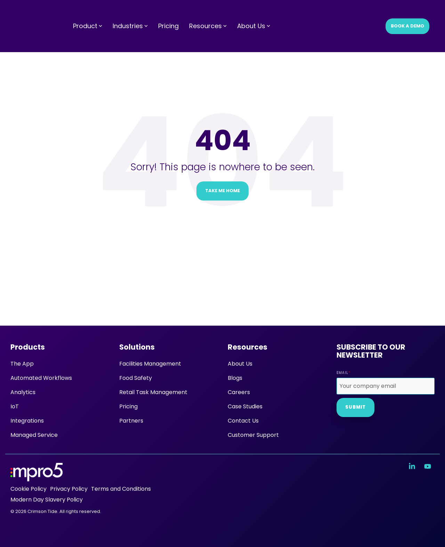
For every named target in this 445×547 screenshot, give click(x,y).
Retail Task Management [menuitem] (153, 392)
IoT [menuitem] (14, 406)
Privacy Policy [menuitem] (69, 489)
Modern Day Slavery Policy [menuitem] (46, 500)
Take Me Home (222, 190)
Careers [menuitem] (239, 392)
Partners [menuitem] (131, 421)
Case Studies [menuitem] (245, 406)
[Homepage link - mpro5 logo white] (36, 477)
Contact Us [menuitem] (243, 421)
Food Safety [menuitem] (135, 378)
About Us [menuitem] (240, 364)
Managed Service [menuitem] (34, 435)
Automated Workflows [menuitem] (41, 378)
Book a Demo (407, 12)
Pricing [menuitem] (128, 406)
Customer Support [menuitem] (253, 435)
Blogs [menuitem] (235, 378)
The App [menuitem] (22, 364)
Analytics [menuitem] (22, 392)
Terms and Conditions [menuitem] (121, 489)
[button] (413, 467)
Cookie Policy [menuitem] (28, 489)
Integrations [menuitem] (27, 421)
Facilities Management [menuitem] (150, 364)
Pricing (168, 12)
